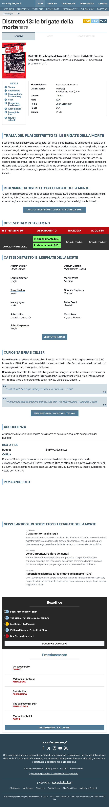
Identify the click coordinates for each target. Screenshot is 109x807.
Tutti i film (38, 9)
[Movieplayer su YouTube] (60, 748)
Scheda (18, 36)
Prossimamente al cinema (54, 727)
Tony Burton (18, 290)
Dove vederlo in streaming (15, 95)
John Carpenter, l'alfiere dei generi (47, 553)
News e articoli (12, 118)
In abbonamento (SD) (46, 238)
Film (40, 3)
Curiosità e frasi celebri (14, 104)
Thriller (59, 95)
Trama (11, 87)
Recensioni (9, 9)
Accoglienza (14, 108)
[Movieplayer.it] (12, 3)
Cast (10, 99)
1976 (58, 99)
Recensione (14, 90)
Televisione (68, 3)
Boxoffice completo (54, 643)
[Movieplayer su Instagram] (54, 748)
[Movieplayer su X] (49, 748)
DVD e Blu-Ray (87, 9)
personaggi (87, 3)
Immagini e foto (13, 113)
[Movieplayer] (54, 742)
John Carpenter (64, 103)
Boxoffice (102, 9)
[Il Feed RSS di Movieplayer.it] (66, 748)
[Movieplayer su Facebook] (43, 748)
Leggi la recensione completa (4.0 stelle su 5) (54, 209)
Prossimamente (70, 9)
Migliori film (23, 9)
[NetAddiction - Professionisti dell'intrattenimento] (61, 782)
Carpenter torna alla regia (42, 533)
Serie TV (52, 3)
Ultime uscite (52, 9)
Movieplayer (8, 14)
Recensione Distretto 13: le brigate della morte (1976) (59, 573)
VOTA (103, 20)
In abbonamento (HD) (46, 245)
